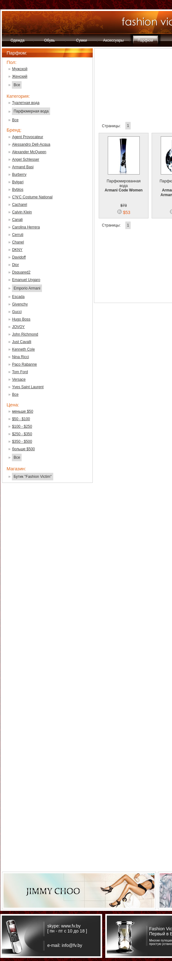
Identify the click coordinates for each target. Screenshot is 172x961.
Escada (18, 297)
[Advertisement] (47, 588)
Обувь (49, 40)
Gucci (17, 312)
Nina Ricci (20, 357)
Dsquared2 (21, 272)
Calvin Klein (22, 212)
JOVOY (18, 327)
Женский (19, 76)
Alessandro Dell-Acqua (31, 144)
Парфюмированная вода (124, 181)
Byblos (17, 189)
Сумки (81, 40)
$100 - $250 (22, 426)
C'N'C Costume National (32, 197)
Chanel (18, 242)
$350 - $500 (22, 441)
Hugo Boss (21, 319)
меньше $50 (22, 411)
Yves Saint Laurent (28, 387)
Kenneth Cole (23, 349)
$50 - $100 (21, 419)
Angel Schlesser (25, 159)
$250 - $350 (22, 434)
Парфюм (145, 40)
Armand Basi (23, 167)
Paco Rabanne (24, 364)
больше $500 (23, 449)
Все (16, 85)
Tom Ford (20, 372)
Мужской (19, 69)
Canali (17, 219)
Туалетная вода (25, 103)
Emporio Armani (26, 288)
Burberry (19, 174)
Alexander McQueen (29, 152)
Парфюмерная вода (31, 111)
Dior (15, 265)
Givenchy (20, 304)
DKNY (17, 250)
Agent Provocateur (27, 137)
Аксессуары (113, 40)
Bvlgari (17, 182)
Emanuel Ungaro (26, 280)
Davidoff (19, 257)
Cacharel (19, 204)
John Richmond (25, 334)
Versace (18, 379)
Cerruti (17, 234)
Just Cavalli (21, 342)
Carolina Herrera (26, 227)
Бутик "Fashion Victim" (32, 476)
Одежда (17, 40)
